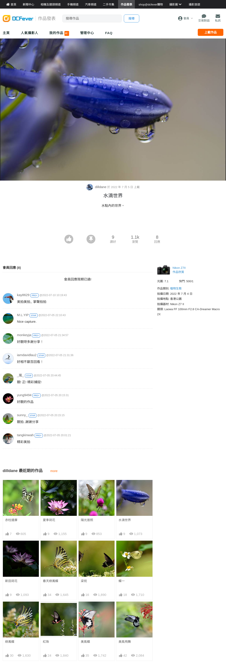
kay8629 (23, 295)
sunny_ (22, 415)
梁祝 (84, 581)
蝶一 (122, 581)
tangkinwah (25, 435)
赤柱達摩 (11, 520)
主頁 (6, 33)
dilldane (96, 187)
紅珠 (46, 641)
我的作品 (59, 33)
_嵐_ (20, 375)
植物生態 (176, 288)
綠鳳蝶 (9, 641)
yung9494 (24, 395)
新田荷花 (11, 581)
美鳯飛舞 (125, 641)
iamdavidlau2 (26, 355)
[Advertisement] (113, 223)
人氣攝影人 (29, 33)
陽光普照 (87, 520)
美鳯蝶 (85, 641)
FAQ (109, 33)
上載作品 (210, 32)
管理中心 (87, 33)
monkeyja (24, 335)
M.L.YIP (23, 315)
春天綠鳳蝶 (50, 581)
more (54, 471)
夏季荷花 (49, 520)
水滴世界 (125, 520)
